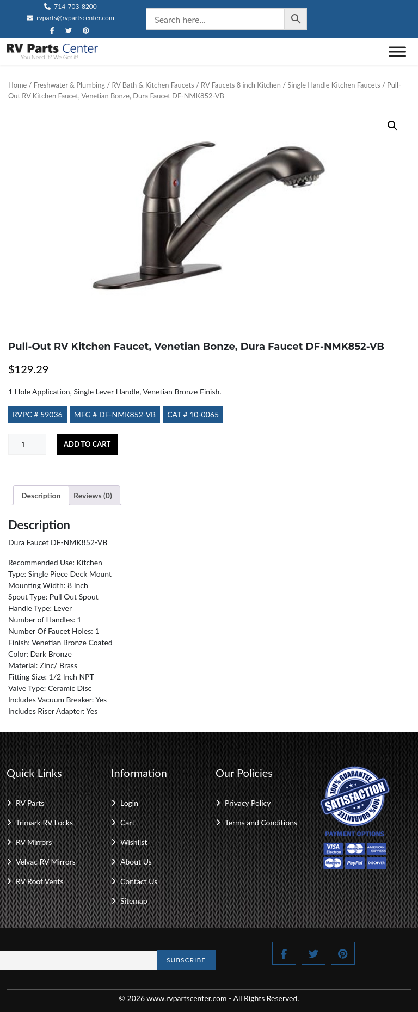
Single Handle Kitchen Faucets (333, 85)
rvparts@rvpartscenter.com (70, 18)
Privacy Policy (248, 802)
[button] (392, 125)
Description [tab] (41, 495)
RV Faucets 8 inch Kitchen (241, 85)
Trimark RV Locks (44, 822)
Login (129, 802)
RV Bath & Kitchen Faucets (153, 85)
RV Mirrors (34, 842)
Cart (127, 822)
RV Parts (30, 802)
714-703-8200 (70, 6)
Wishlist (133, 842)
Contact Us (138, 881)
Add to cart (87, 444)
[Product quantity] (27, 444)
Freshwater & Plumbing (69, 85)
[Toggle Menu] (397, 51)
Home (17, 85)
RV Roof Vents (39, 881)
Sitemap (133, 900)
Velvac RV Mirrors (46, 861)
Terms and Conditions (261, 822)
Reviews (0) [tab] (92, 495)
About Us (136, 861)
